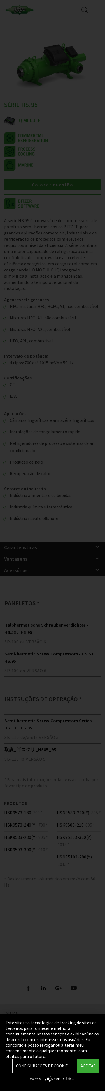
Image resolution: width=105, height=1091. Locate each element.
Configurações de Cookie (42, 1066)
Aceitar (88, 1066)
